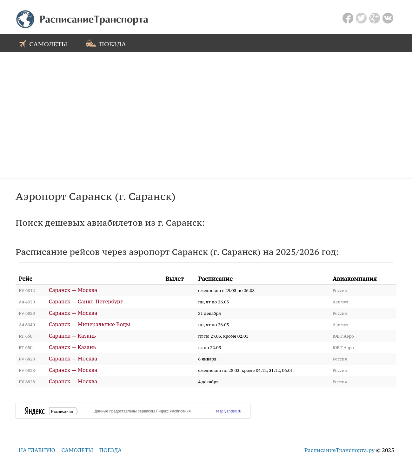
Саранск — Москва (73, 290)
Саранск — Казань (72, 336)
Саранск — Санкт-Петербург (86, 301)
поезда (106, 43)
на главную (37, 450)
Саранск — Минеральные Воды (89, 324)
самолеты (43, 43)
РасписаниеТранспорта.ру (339, 450)
